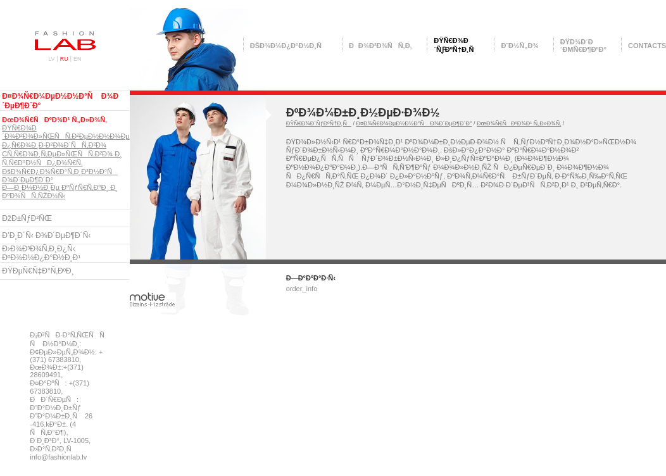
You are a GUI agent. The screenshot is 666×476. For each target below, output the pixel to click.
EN (77, 59)
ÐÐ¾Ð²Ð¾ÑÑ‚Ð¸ (380, 45)
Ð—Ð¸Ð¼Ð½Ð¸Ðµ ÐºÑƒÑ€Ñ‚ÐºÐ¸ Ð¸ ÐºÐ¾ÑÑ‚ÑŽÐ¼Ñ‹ (59, 191)
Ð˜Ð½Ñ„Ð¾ (519, 45)
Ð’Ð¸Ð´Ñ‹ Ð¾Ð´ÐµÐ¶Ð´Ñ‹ (46, 235)
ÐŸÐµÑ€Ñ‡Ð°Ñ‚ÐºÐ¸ (37, 270)
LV (51, 59)
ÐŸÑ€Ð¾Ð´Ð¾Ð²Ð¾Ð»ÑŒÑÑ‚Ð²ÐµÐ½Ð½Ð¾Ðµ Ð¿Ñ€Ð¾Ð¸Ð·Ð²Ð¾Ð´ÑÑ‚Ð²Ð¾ (65, 136)
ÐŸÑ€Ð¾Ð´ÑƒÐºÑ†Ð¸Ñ (318, 123)
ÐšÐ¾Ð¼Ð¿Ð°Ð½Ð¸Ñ (288, 45)
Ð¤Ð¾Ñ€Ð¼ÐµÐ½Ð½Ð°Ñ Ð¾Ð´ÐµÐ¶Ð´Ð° (414, 123)
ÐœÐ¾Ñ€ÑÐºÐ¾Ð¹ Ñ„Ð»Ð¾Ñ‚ (54, 119)
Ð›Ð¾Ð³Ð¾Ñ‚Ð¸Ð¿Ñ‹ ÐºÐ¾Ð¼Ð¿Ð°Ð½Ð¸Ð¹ (41, 253)
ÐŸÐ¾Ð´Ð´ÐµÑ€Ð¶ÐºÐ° (583, 45)
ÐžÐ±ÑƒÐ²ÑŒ (27, 218)
